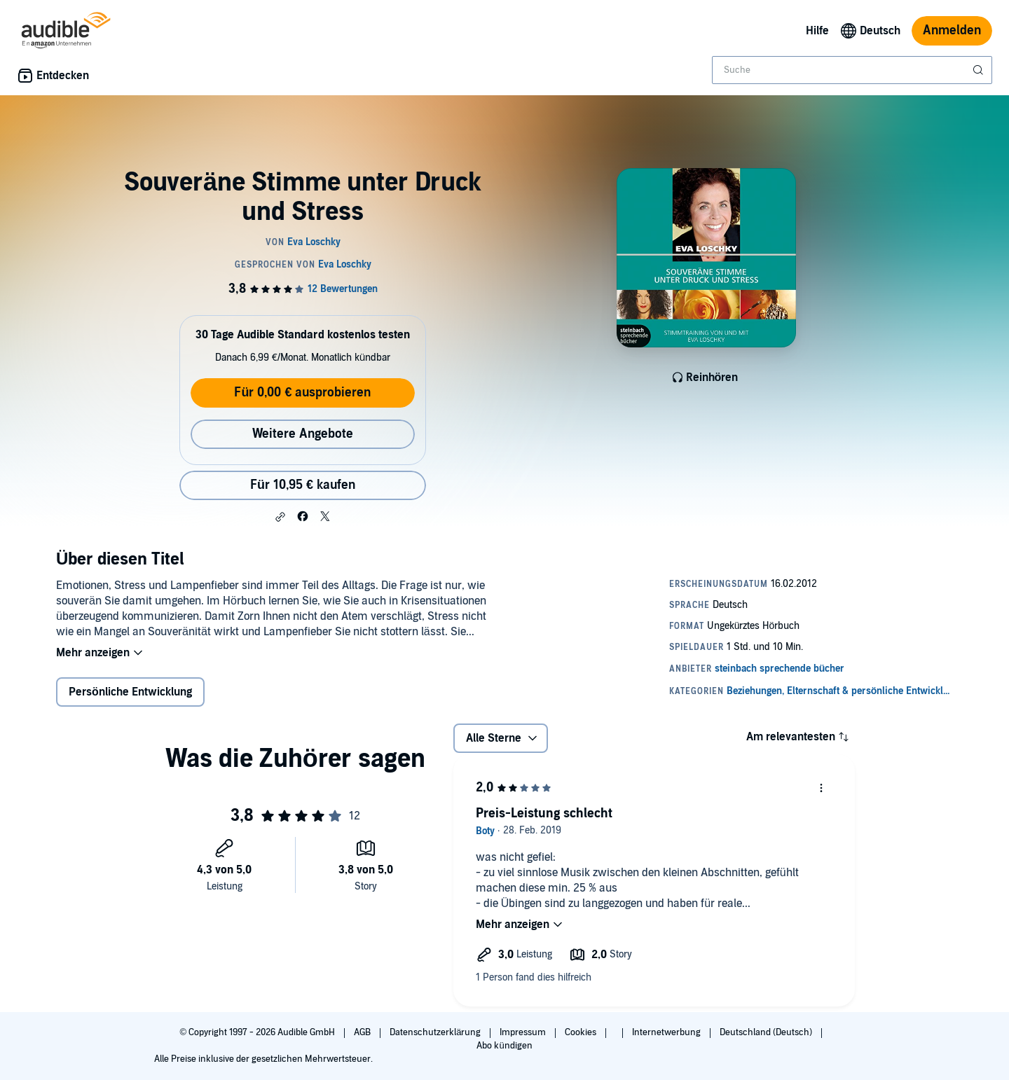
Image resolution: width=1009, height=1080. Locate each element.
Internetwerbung (667, 1032)
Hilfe (817, 31)
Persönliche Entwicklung (130, 692)
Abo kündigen (504, 1045)
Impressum (524, 1032)
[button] (280, 516)
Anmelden (952, 30)
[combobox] (852, 70)
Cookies (581, 1032)
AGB (363, 1032)
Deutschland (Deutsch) (767, 1032)
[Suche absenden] (979, 70)
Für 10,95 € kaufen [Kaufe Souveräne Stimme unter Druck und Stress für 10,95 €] (302, 485)
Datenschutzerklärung (436, 1032)
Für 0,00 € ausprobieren (302, 392)
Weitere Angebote (302, 434)
